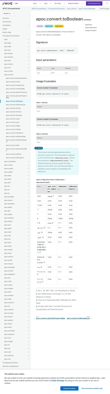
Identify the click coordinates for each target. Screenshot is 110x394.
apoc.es (7, 193)
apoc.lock (7, 235)
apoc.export (8, 200)
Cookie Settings (57, 381)
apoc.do (7, 186)
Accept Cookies (69, 388)
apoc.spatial (8, 320)
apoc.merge (8, 250)
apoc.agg (7, 43)
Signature (88, 24)
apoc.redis (7, 299)
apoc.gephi (8, 207)
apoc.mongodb (9, 267)
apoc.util (7, 348)
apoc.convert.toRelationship (16, 136)
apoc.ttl (7, 345)
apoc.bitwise (8, 57)
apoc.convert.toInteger (14, 115)
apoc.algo (7, 46)
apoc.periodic (9, 295)
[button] (107, 3)
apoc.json (7, 225)
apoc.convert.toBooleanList (15, 105)
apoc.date (7, 179)
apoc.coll (7, 68)
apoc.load (7, 232)
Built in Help (7, 32)
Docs (35, 3)
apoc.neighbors (9, 274)
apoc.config (8, 71)
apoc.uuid (7, 352)
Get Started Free (94, 3)
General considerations (11, 366)
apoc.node (7, 281)
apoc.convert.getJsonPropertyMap (16, 97)
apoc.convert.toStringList (15, 158)
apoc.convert (8, 75)
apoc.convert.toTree (13, 82)
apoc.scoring (8, 313)
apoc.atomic (8, 53)
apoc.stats (8, 327)
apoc (6, 39)
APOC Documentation (39, 8)
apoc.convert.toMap (13, 126)
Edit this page (104, 8)
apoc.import (8, 221)
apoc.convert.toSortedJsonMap (16, 150)
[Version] (9, 13)
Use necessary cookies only (92, 388)
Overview (6, 18)
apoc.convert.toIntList (13, 112)
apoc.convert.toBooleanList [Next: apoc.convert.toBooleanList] (78, 318)
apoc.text (7, 338)
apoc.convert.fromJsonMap (15, 89)
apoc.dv (7, 189)
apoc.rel (7, 306)
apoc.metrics (8, 257)
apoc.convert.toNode (13, 129)
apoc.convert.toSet (12, 145)
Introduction (7, 22)
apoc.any (7, 50)
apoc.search (8, 317)
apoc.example (9, 197)
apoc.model (8, 260)
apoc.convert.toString (13, 154)
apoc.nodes (8, 285)
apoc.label (7, 228)
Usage (5, 29)
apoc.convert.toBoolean (14, 101)
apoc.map (7, 242)
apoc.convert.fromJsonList (15, 85)
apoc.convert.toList (13, 122)
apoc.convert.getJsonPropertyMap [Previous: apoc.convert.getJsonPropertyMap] (50, 318)
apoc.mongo (8, 264)
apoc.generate (9, 204)
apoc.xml (7, 359)
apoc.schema (8, 309)
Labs (16, 3)
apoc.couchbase (10, 161)
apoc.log (7, 239)
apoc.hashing (9, 218)
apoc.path (7, 292)
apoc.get (7, 211)
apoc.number (8, 288)
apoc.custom (8, 168)
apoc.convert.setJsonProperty (16, 78)
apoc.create (8, 165)
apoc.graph (8, 214)
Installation (7, 25)
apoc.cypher (8, 172)
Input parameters (91, 27)
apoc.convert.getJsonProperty (16, 92)
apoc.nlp (7, 278)
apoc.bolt (7, 60)
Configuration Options (10, 363)
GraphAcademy (73, 3)
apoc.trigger (8, 341)
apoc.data (7, 175)
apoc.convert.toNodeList (14, 133)
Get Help (58, 3)
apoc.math (8, 246)
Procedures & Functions (11, 36)
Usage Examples (90, 30)
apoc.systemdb (9, 331)
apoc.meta (8, 253)
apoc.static (8, 324)
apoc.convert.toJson (13, 119)
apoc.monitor (8, 271)
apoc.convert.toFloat (13, 108)
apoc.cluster (8, 64)
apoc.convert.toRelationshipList (16, 141)
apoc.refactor (9, 302)
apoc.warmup (9, 355)
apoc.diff (7, 183)
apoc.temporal (9, 334)
